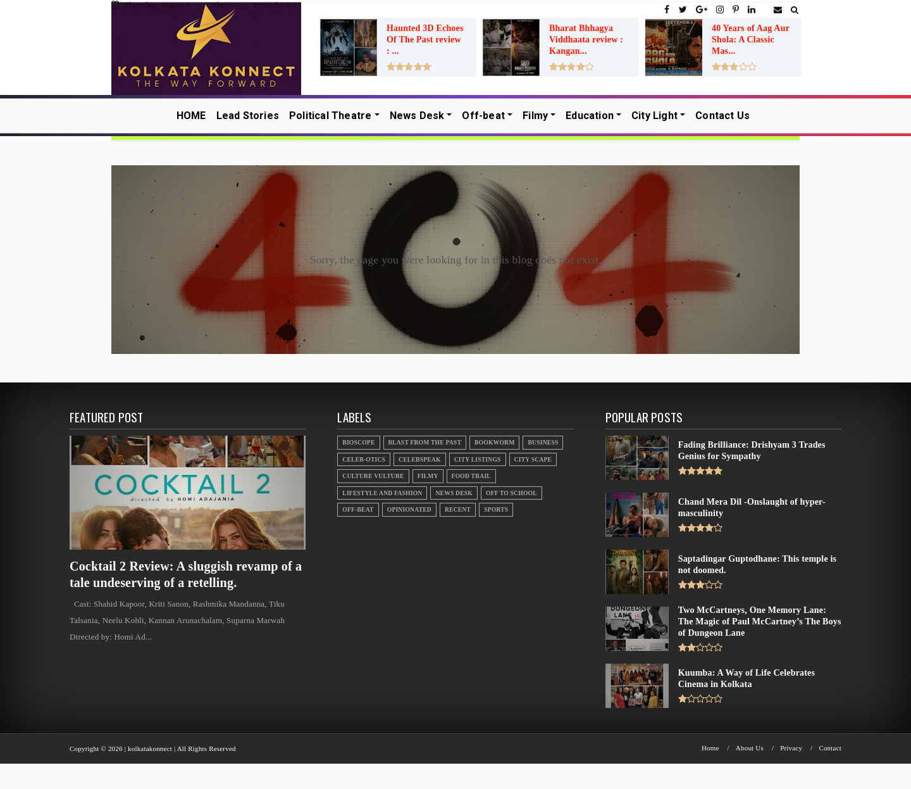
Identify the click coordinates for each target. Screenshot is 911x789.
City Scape (533, 459)
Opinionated (409, 509)
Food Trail (471, 475)
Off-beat (483, 116)
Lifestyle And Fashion (382, 492)
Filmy (535, 116)
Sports (496, 509)
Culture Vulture (373, 475)
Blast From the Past (425, 442)
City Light (654, 116)
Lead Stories (247, 116)
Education (590, 116)
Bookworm (494, 442)
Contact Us (722, 116)
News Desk (417, 116)
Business (543, 442)
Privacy (791, 748)
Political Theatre (330, 116)
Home (710, 748)
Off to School (511, 492)
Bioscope (358, 442)
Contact (830, 748)
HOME (191, 116)
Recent (458, 509)
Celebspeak (420, 459)
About (222, 4)
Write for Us (274, 4)
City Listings (477, 459)
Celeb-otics (363, 459)
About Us (750, 748)
